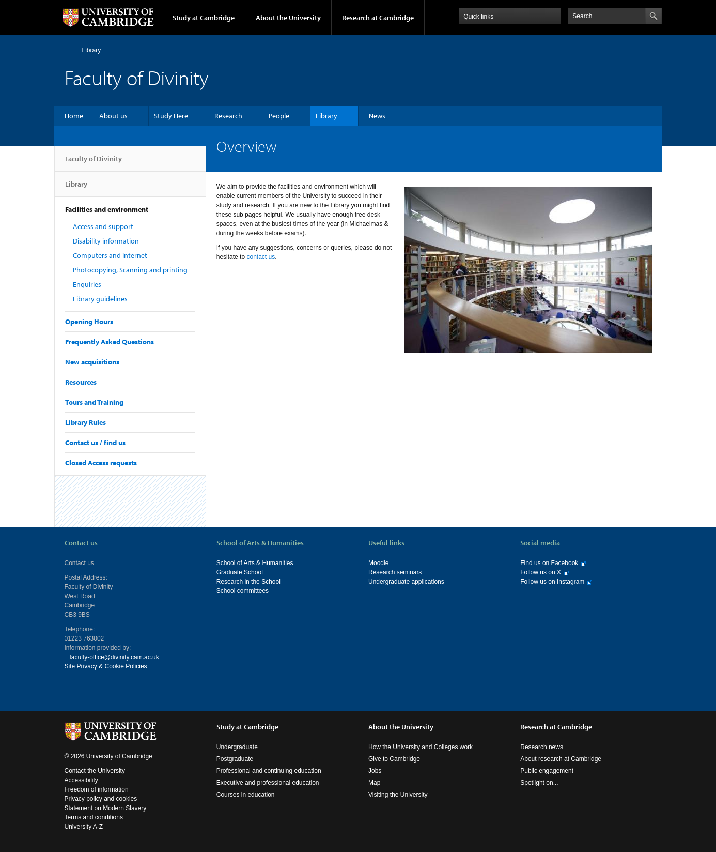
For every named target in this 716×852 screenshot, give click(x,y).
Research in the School (248, 581)
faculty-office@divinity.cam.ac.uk (114, 657)
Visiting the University (398, 794)
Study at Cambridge (204, 17)
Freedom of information (97, 789)
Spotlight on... (539, 782)
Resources (81, 382)
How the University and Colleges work (420, 747)
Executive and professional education (267, 782)
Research (228, 115)
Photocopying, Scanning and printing (130, 270)
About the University (288, 17)
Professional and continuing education (268, 770)
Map (374, 782)
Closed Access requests (101, 462)
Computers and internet (110, 255)
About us (113, 115)
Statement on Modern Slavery (106, 808)
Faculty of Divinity (93, 163)
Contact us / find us (95, 442)
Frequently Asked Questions (109, 341)
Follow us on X (540, 572)
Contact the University (95, 770)
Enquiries (87, 284)
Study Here (171, 115)
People (279, 115)
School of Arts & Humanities (254, 563)
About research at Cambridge (560, 759)
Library (91, 50)
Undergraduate (237, 747)
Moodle (378, 563)
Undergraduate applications (406, 581)
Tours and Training (94, 402)
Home (69, 49)
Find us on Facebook (549, 563)
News (377, 115)
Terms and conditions (94, 817)
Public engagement (546, 770)
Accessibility (81, 780)
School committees (242, 591)
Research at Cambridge (378, 17)
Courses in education (245, 794)
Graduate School (239, 572)
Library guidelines (100, 298)
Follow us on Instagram (552, 581)
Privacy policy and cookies (101, 798)
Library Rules (85, 422)
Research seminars (395, 572)
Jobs (374, 770)
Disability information (106, 241)
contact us (260, 257)
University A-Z (84, 826)
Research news (541, 747)
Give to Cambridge (394, 759)
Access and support (103, 226)
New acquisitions (92, 362)
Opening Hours (89, 321)
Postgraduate (234, 759)
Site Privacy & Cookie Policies (106, 666)
